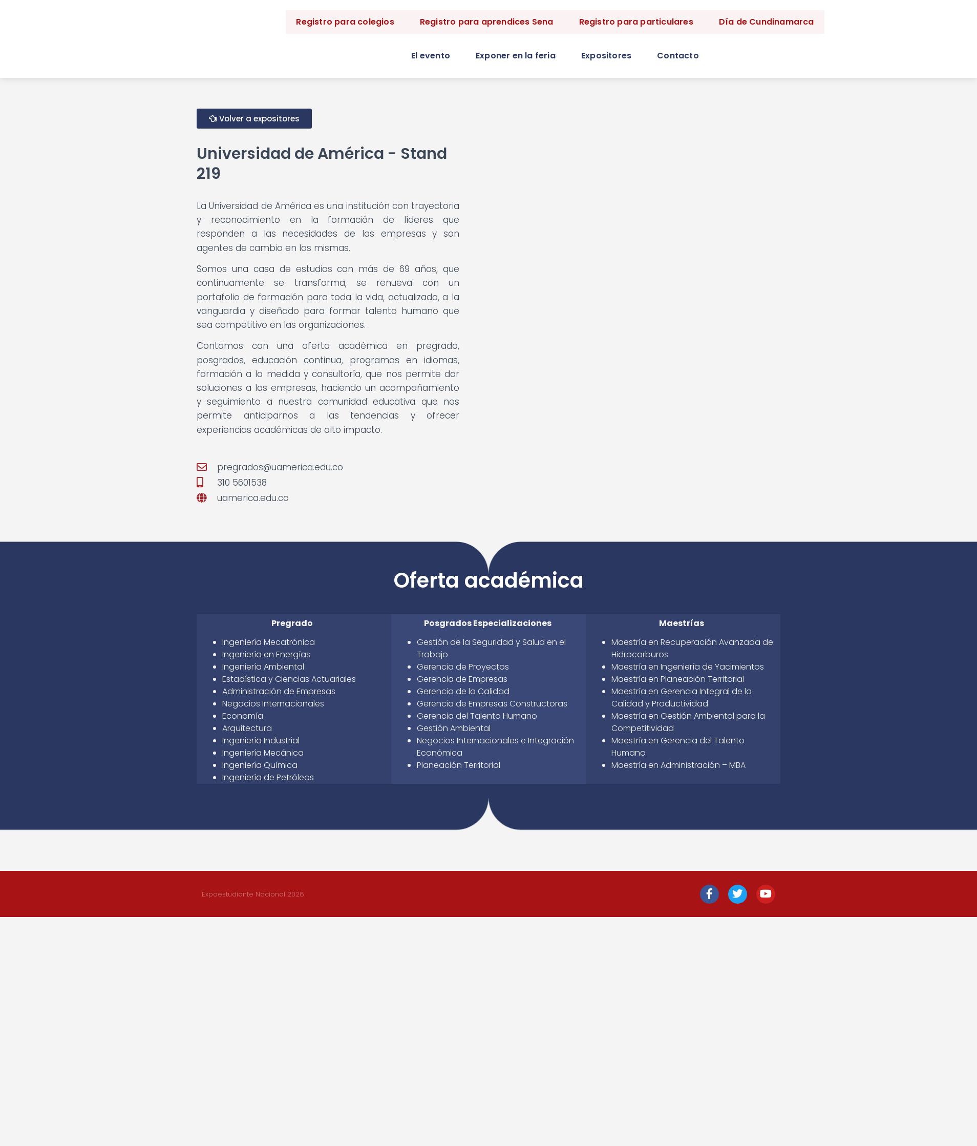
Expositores (606, 55)
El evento (430, 55)
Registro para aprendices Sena (487, 22)
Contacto (678, 55)
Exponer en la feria (516, 55)
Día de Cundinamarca (766, 22)
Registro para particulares (636, 22)
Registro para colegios (345, 22)
